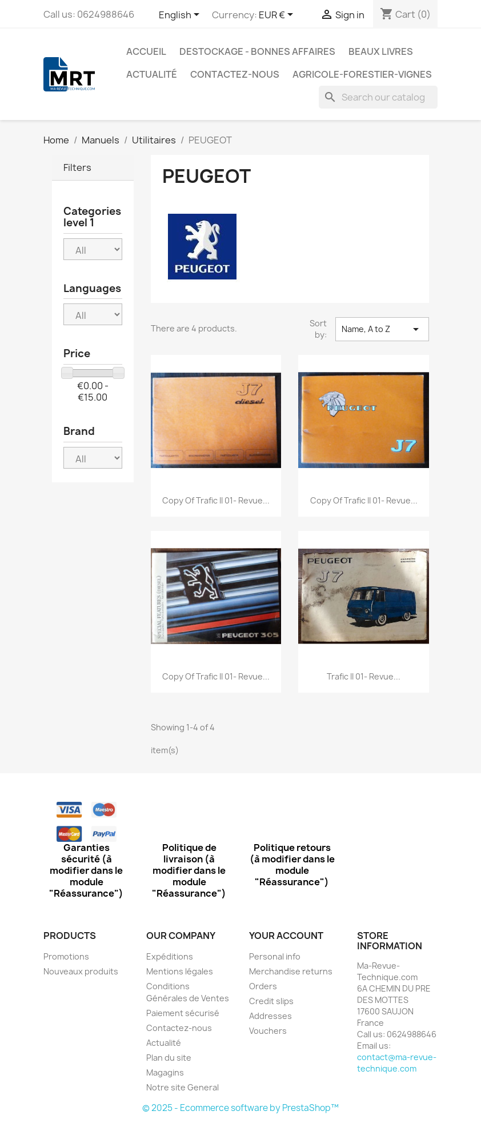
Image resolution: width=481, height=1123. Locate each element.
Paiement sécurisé (182, 1013)
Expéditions (169, 956)
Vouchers (268, 1030)
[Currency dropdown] (278, 15)
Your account (286, 935)
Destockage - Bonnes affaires (257, 51)
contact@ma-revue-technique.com (396, 1063)
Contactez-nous (234, 74)
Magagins (165, 1072)
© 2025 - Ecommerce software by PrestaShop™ (240, 1108)
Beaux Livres (380, 51)
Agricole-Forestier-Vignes (362, 74)
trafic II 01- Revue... (363, 676)
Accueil (146, 51)
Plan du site (168, 1057)
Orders (263, 986)
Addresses (270, 1015)
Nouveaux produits (80, 971)
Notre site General (182, 1087)
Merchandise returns (290, 971)
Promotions (66, 956)
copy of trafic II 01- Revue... (216, 500)
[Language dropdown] (181, 15)
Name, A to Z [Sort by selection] (382, 329)
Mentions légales (179, 971)
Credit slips (271, 1001)
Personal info (274, 956)
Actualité (151, 74)
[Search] (378, 97)
